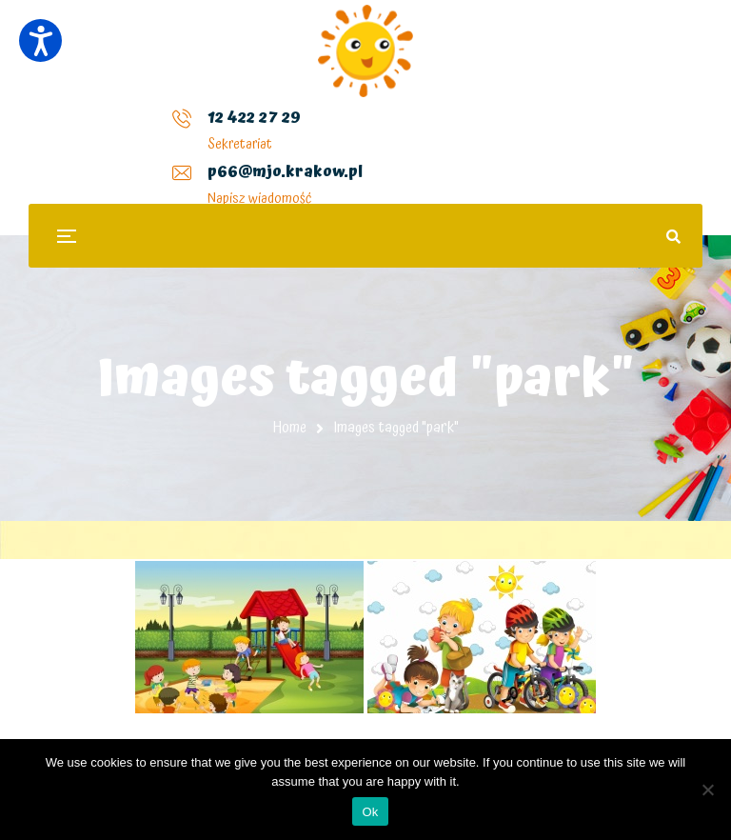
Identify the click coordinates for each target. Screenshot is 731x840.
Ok (370, 812)
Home (289, 427)
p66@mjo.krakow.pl (294, 132)
